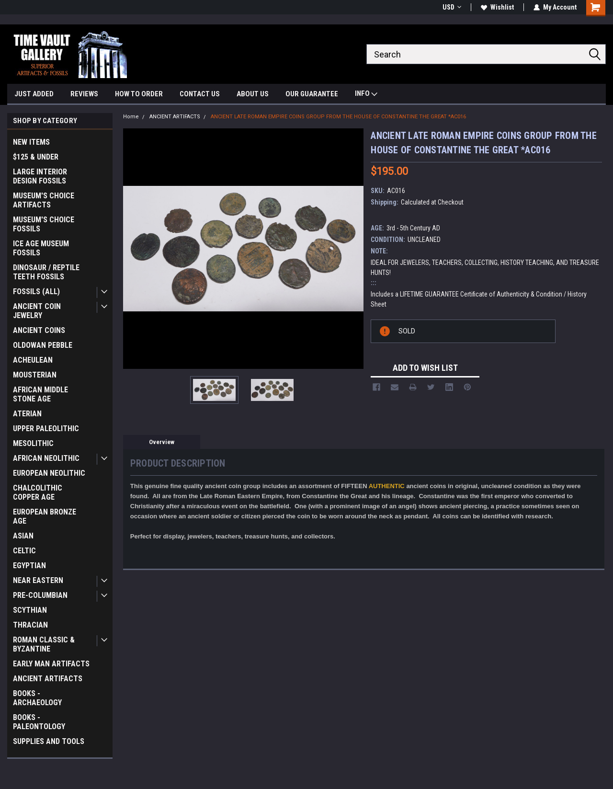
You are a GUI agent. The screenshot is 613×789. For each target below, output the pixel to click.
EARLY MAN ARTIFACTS (51, 663)
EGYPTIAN (29, 565)
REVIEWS (84, 94)
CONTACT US (200, 94)
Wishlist (497, 7)
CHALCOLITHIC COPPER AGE (37, 492)
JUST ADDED (34, 94)
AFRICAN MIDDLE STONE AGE (40, 394)
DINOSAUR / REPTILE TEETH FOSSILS (46, 272)
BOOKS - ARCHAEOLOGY (37, 698)
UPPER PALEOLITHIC (46, 428)
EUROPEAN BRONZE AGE (44, 516)
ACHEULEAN (33, 360)
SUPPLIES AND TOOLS (48, 741)
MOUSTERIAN (35, 374)
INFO (366, 94)
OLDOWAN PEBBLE (42, 345)
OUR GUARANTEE (311, 94)
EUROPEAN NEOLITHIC (49, 473)
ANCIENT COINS (39, 330)
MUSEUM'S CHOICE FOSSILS (43, 224)
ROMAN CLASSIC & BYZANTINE (44, 644)
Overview (161, 442)
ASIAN (23, 535)
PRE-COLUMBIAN (40, 595)
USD (452, 7)
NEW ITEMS (31, 142)
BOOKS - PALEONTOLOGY (39, 722)
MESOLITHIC (33, 443)
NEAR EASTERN (38, 580)
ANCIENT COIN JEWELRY (37, 311)
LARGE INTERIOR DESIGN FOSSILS (40, 176)
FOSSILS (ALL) (36, 291)
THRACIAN (30, 624)
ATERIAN (27, 413)
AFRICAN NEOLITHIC (46, 458)
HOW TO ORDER (139, 94)
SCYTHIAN (30, 610)
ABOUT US (253, 94)
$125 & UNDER (35, 156)
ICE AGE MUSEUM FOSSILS (41, 248)
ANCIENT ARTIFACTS (47, 678)
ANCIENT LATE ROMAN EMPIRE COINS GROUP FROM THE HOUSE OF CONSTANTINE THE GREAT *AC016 (338, 117)
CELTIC (24, 550)
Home (131, 117)
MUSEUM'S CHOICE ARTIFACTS (43, 200)
